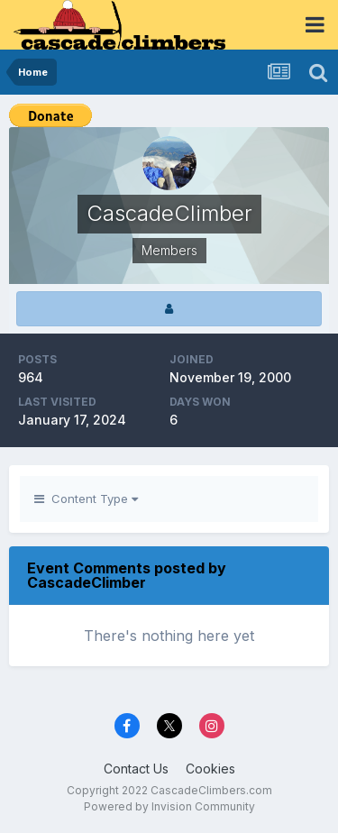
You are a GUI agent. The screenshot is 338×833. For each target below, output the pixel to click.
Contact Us (136, 768)
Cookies (210, 768)
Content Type (86, 498)
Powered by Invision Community (169, 806)
